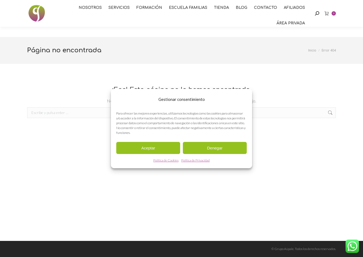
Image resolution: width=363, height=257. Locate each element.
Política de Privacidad (195, 160)
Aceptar (148, 148)
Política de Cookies (166, 160)
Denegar (215, 148)
